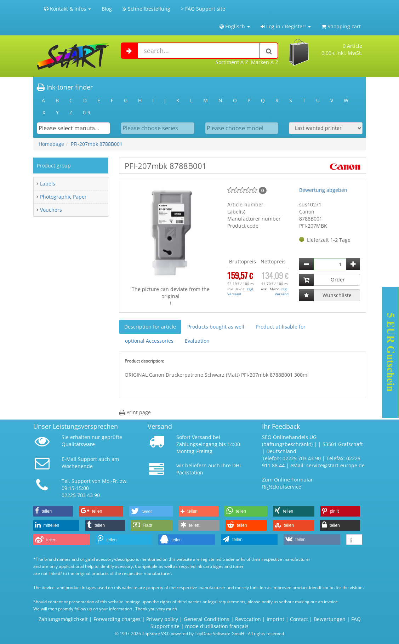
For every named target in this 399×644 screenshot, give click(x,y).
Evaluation (197, 340)
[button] (53, 511)
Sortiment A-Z (232, 62)
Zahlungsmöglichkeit (63, 619)
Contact (299, 619)
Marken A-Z (264, 62)
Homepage (51, 144)
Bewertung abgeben (323, 190)
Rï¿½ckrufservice (281, 486)
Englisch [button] (235, 26)
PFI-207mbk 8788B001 (96, 144)
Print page (135, 412)
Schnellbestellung (146, 8)
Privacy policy (162, 619)
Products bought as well (215, 326)
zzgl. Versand (240, 291)
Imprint (275, 619)
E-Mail (69, 459)
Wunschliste (337, 295)
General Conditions (207, 619)
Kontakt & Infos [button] (67, 8)
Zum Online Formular (287, 479)
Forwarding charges (117, 619)
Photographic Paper (63, 196)
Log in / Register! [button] (286, 26)
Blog (107, 8)
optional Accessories (149, 340)
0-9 (86, 112)
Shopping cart (341, 26)
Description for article (150, 326)
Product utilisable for (281, 326)
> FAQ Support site (203, 8)
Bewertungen (330, 619)
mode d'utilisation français (217, 626)
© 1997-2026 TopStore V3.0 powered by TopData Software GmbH (179, 633)
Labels (47, 183)
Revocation (248, 619)
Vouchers (51, 209)
